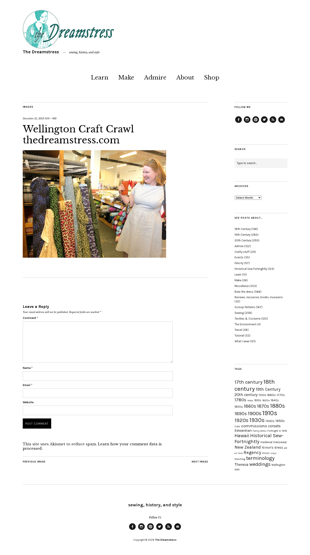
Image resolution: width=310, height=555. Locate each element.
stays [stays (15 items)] (273, 453)
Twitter (264, 122)
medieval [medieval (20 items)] (266, 442)
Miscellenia (242, 286)
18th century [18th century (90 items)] (255, 385)
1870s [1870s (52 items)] (263, 406)
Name (27, 368)
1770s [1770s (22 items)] (281, 395)
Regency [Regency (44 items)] (252, 452)
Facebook (238, 122)
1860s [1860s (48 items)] (250, 406)
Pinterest (255, 122)
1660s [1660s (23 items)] (271, 395)
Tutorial (239, 335)
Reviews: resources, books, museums (259, 297)
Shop (211, 77)
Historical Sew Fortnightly (251, 268)
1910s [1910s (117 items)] (269, 413)
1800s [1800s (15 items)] (250, 400)
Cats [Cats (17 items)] (237, 426)
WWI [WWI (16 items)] (237, 469)
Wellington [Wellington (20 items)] (278, 464)
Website (28, 402)
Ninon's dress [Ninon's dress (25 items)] (272, 448)
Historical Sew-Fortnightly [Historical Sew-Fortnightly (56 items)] (259, 438)
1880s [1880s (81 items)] (277, 405)
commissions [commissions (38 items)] (254, 426)
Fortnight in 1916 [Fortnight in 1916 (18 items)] (277, 430)
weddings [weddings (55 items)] (260, 464)
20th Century (243, 240)
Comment (30, 318)
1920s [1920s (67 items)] (241, 420)
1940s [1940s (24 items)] (270, 421)
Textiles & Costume (248, 318)
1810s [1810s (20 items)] (257, 400)
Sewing (239, 312)
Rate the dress (244, 291)
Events (239, 257)
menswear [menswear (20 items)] (280, 442)
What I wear (242, 341)
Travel (238, 329)
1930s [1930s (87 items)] (257, 420)
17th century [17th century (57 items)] (249, 382)
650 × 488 (50, 118)
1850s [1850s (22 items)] (239, 407)
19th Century (242, 234)
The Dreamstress (41, 51)
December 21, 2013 (33, 118)
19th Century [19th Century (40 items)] (268, 389)
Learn (99, 77)
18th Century (243, 229)
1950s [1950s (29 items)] (280, 421)
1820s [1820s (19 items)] (266, 400)
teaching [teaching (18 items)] (240, 459)
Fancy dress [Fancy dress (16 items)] (260, 430)
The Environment (245, 324)
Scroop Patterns (245, 307)
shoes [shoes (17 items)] (266, 453)
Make (126, 77)
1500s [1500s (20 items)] (262, 395)
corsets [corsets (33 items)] (274, 426)
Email (27, 385)
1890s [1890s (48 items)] (241, 413)
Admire (155, 77)
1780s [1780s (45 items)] (240, 399)
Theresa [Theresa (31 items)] (241, 464)
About (185, 77)
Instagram (247, 122)
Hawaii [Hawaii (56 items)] (242, 435)
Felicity (239, 263)
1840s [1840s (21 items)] (275, 400)
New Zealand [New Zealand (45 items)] (248, 447)
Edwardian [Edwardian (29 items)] (243, 430)
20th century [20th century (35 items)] (246, 394)
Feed (273, 122)
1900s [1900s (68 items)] (254, 413)
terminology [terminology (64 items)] (260, 458)
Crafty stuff (242, 251)
